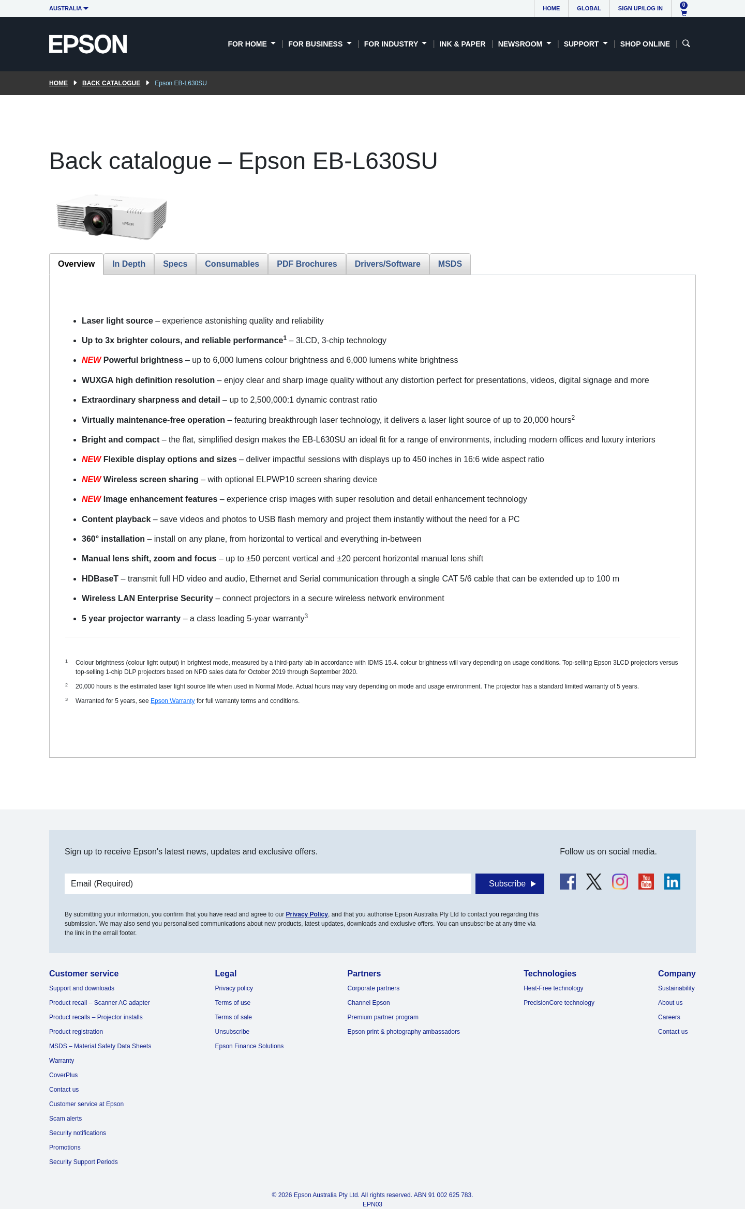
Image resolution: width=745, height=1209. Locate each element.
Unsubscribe (232, 1031)
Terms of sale (233, 1017)
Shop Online (645, 44)
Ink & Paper (462, 44)
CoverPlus (63, 1075)
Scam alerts (65, 1118)
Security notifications (77, 1133)
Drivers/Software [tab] (388, 263)
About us (670, 1002)
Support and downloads (81, 988)
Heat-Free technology (553, 988)
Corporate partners (374, 988)
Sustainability (676, 988)
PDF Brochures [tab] (307, 263)
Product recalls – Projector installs (96, 1017)
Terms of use (233, 1002)
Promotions (65, 1147)
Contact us (64, 1089)
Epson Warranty (173, 701)
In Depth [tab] (128, 263)
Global (589, 8)
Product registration (76, 1031)
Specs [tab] (175, 263)
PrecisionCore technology (559, 1002)
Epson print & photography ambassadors (404, 1031)
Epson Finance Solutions (249, 1046)
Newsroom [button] (521, 44)
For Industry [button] (392, 44)
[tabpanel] (372, 516)
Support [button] (582, 44)
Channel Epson (369, 1002)
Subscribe (507, 883)
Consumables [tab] (232, 263)
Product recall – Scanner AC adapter (99, 1002)
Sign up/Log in (640, 8)
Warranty (61, 1060)
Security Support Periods (83, 1162)
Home (551, 8)
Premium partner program (383, 1017)
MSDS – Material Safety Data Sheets (100, 1046)
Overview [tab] (76, 263)
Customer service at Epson (86, 1104)
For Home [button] (248, 44)
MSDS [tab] (450, 263)
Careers (669, 1017)
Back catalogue (111, 83)
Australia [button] (65, 8)
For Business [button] (316, 44)
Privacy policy (234, 988)
